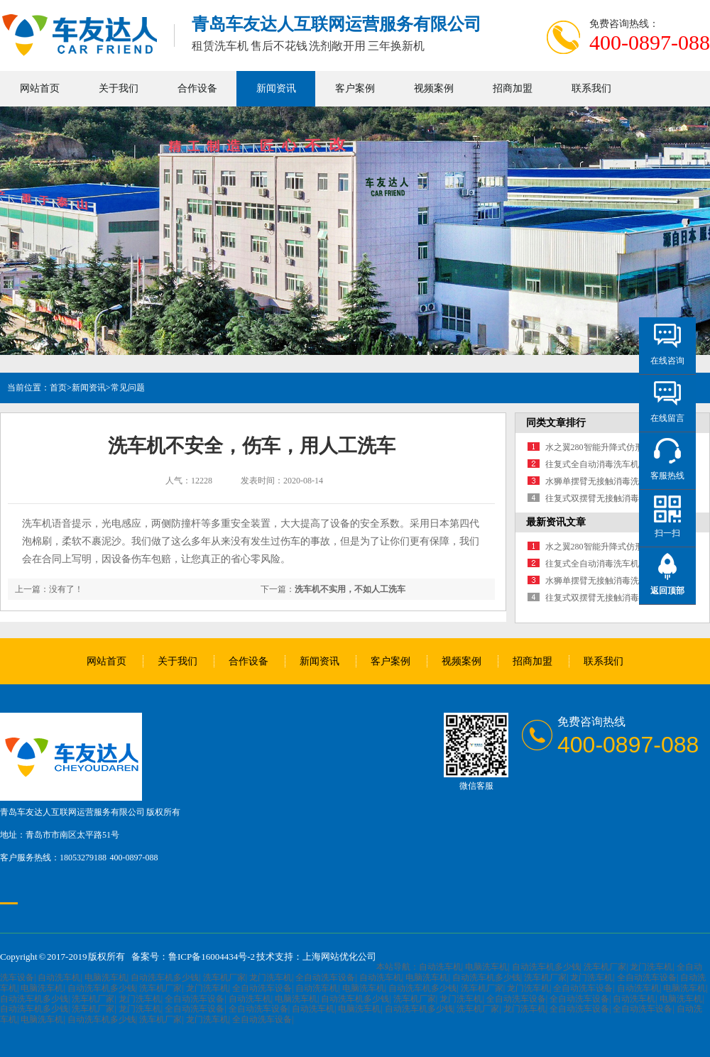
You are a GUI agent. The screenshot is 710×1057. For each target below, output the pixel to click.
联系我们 (591, 88)
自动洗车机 (440, 967)
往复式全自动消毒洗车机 (592, 464)
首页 (58, 388)
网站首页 (40, 88)
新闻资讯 (276, 88)
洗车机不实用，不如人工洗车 (350, 589)
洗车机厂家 (605, 967)
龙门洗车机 (651, 967)
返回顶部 (667, 591)
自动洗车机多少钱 (546, 967)
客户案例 (355, 88)
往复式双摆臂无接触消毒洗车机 (605, 498)
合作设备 (197, 88)
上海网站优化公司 (339, 956)
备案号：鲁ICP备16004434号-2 (193, 956)
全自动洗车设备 (325, 977)
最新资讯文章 (556, 522)
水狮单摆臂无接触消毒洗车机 (600, 481)
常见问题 (128, 388)
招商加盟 (512, 88)
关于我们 (118, 88)
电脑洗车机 (486, 967)
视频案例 (434, 88)
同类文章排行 (556, 422)
